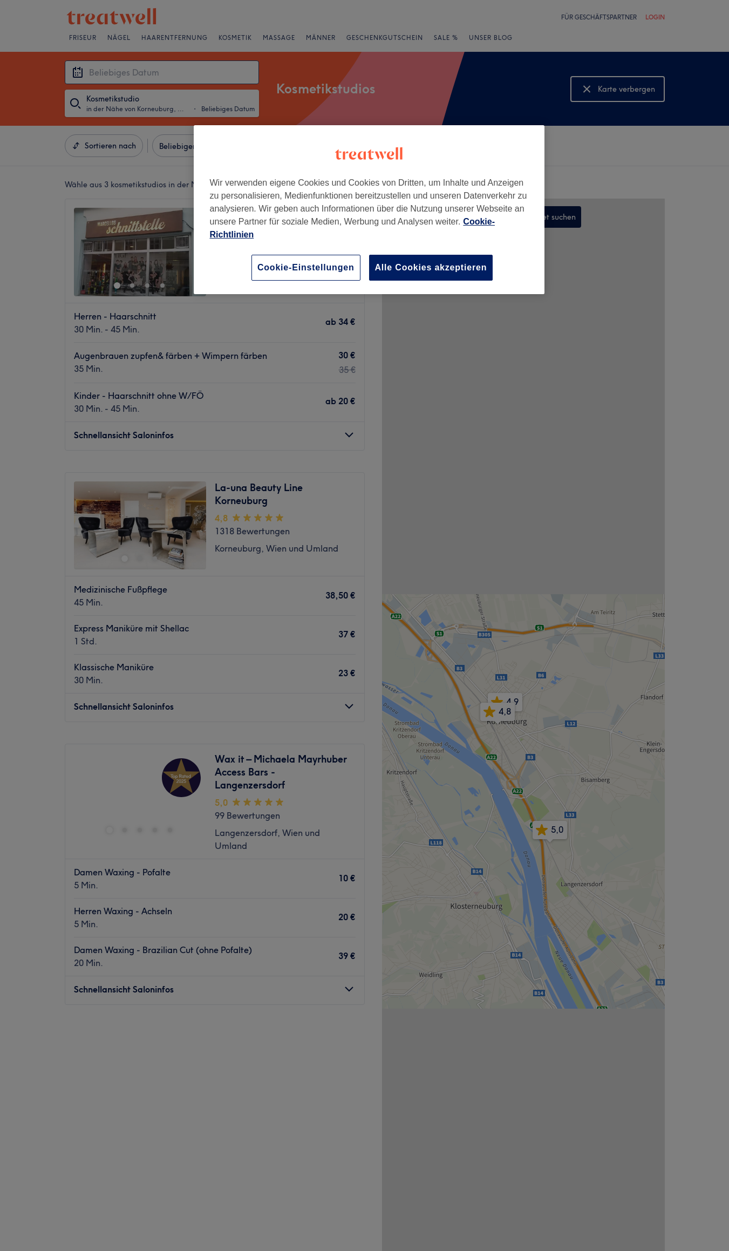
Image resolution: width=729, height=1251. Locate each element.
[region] (369, 209)
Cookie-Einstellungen (306, 267)
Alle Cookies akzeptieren (431, 267)
